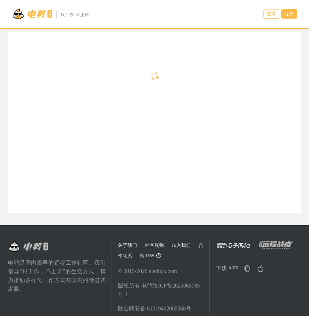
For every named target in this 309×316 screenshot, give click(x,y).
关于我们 (127, 245)
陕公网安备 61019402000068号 (154, 309)
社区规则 (154, 245)
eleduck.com (163, 271)
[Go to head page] (50, 14)
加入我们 (181, 245)
